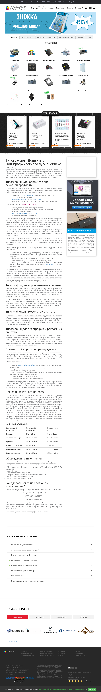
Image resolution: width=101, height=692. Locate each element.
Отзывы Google (39, 617)
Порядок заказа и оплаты (47, 655)
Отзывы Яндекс (61, 617)
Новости (60, 655)
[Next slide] (91, 631)
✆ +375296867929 (73, 679)
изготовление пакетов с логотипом (24, 213)
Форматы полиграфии (46, 651)
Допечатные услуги (26, 653)
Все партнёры (12, 641)
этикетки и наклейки (28, 204)
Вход (70, 2)
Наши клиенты (79, 653)
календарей (50, 264)
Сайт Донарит (83, 617)
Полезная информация (46, 653)
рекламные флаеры (19, 199)
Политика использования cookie (76, 689)
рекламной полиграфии (26, 365)
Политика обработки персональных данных (52, 689)
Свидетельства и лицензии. (44, 665)
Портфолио (61, 651)
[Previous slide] (9, 631)
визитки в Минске (27, 195)
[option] (29, 132)
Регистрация (76, 2)
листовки (37, 199)
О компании (61, 653)
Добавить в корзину (29, 143)
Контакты (77, 651)
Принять (92, 689)
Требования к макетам (81, 655)
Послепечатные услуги (27, 655)
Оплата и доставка (19, 682)
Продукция (24, 651)
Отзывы (70, 674)
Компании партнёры (17, 617)
